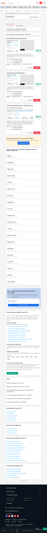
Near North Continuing (16, 64)
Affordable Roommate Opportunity (17, 38)
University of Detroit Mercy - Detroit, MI (16, 328)
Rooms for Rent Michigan (19, 12)
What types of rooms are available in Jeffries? (23, 386)
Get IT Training (23, 491)
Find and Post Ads (23, 488)
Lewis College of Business (13, 477)
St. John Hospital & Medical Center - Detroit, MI (18, 326)
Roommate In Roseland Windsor (16, 73)
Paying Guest (36, 11)
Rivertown (16, 78)
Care (29, 7)
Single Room (18, 51)
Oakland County (22, 111)
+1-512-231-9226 (19, 507)
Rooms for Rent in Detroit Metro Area (32, 12)
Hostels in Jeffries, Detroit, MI (13, 456)
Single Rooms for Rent (12, 428)
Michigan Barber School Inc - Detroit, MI (16, 332)
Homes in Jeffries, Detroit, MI (13, 452)
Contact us (13, 524)
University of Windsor (18, 93)
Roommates (8, 7)
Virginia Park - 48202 (11, 418)
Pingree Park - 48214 (11, 420)
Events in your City (11, 498)
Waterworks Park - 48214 (12, 415)
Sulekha (4, 3)
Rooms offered (10, 25)
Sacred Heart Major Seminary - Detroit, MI (17, 341)
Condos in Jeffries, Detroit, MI (13, 441)
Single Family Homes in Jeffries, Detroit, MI (16, 447)
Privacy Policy (30, 524)
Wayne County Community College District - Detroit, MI (20, 339)
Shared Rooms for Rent (12, 430)
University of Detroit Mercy (13, 471)
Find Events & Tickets (23, 495)
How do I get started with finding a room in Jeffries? (23, 395)
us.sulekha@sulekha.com (13, 511)
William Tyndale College (18, 127)
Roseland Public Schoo (16, 96)
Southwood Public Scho (28, 96)
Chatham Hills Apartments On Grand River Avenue (20, 105)
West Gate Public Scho (27, 64)
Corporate (23, 503)
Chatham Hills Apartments (14, 108)
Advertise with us (9, 525)
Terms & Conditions (21, 524)
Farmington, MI (16, 111)
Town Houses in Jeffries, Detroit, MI (14, 450)
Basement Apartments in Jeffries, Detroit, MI (17, 460)
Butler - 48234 (10, 413)
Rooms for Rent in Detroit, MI (11, 13)
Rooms (12, 11)
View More (29, 67)
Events (2, 7)
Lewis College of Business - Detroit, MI (16, 337)
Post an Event (27, 500)
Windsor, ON (13, 42)
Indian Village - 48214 (11, 411)
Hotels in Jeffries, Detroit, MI (13, 458)
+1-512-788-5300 (11, 507)
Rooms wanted (19, 25)
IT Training (20, 7)
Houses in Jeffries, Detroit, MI (13, 454)
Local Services (35, 7)
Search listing (10, 16)
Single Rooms (19, 11)
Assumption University (18, 60)
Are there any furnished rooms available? (23, 402)
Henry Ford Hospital (12, 475)
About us (7, 524)
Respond (37, 67)
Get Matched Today (23, 143)
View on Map (29, 111)
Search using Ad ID (34, 17)
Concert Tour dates (28, 498)
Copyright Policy (18, 525)
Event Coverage (10, 500)
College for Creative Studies (13, 469)
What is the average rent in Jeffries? (23, 383)
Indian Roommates (9, 12)
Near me (7, 11)
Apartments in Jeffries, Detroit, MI (14, 445)
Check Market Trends (23, 305)
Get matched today (12, 373)
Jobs (26, 7)
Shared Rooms (27, 11)
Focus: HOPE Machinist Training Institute (16, 473)
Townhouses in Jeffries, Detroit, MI (14, 443)
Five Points (16, 113)
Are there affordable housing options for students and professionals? (23, 390)
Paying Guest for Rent (11, 432)
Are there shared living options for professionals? (23, 398)
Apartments (43, 11)
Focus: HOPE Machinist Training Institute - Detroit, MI (19, 330)
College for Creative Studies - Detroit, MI (16, 335)
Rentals (14, 7)
